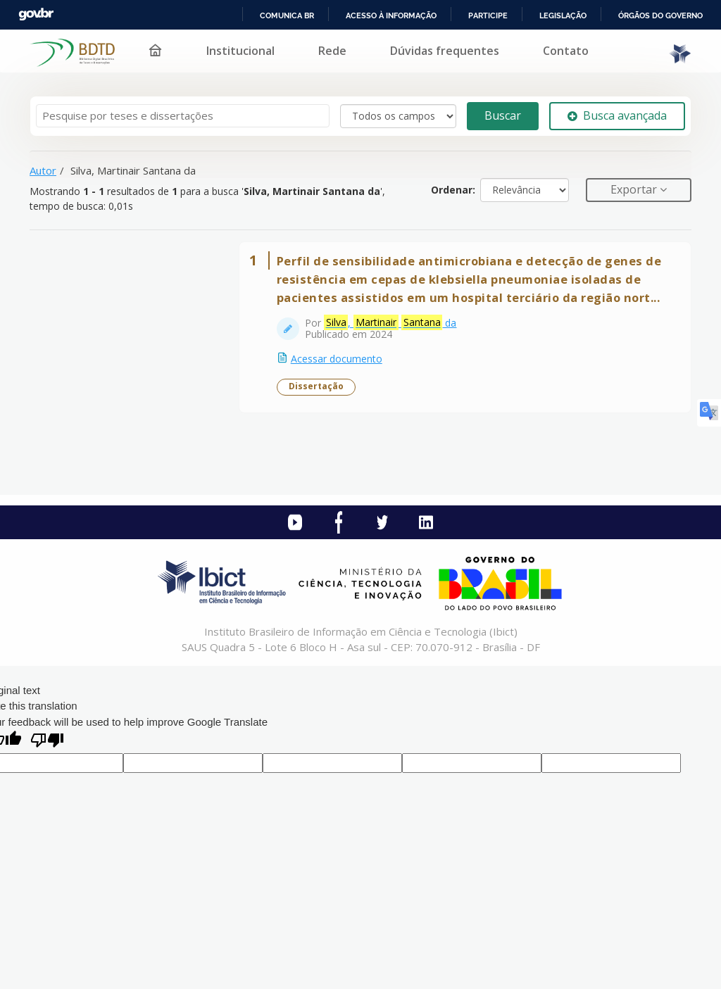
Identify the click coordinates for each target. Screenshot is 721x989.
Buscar (502, 115)
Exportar (635, 189)
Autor (43, 170)
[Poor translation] (47, 776)
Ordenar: (453, 189)
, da (398, 349)
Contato (566, 50)
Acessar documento (344, 384)
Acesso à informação (391, 15)
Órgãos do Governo (660, 15)
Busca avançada (617, 115)
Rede (332, 50)
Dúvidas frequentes (444, 50)
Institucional (240, 50)
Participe (488, 15)
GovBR (36, 14)
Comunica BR (287, 15)
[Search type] (398, 116)
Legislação (563, 15)
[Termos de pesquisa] (183, 115)
